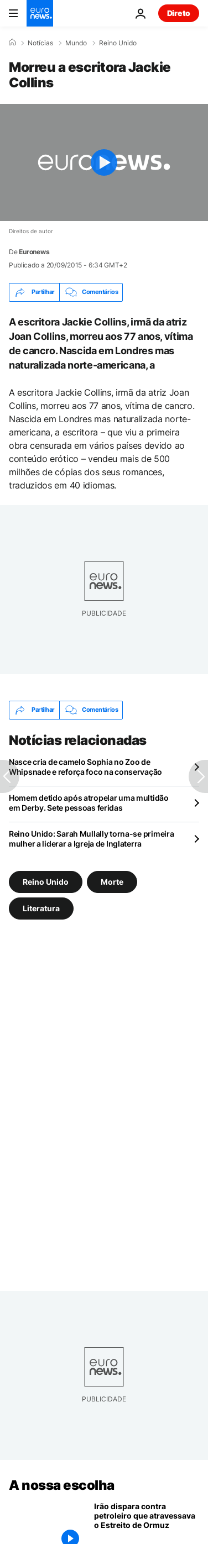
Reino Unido (118, 43)
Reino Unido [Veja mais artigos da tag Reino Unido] (46, 881)
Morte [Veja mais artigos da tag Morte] (112, 881)
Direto (178, 13)
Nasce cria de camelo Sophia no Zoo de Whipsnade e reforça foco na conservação (85, 766)
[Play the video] (104, 162)
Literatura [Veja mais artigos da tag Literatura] (41, 907)
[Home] (12, 42)
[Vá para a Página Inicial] (40, 13)
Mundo (76, 43)
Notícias (40, 43)
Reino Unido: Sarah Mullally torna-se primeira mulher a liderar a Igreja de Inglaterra (91, 838)
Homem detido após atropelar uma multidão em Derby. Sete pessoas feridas (89, 802)
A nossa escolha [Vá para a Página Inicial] (62, 1485)
